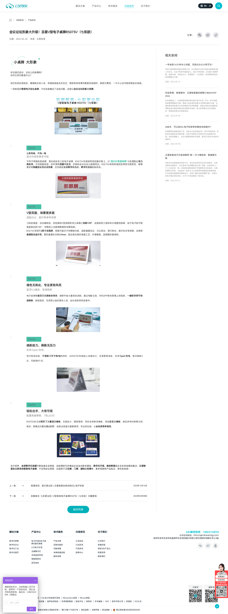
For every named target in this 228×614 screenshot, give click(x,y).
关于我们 (145, 5)
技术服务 (112, 5)
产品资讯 (32, 20)
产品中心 (96, 5)
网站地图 (106, 609)
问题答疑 (57, 548)
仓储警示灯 (36, 551)
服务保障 (57, 556)
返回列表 (78, 509)
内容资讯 (129, 5)
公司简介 (101, 541)
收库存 (89, 601)
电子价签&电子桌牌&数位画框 (38, 542)
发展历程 (101, 544)
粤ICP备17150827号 (70, 609)
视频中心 (79, 552)
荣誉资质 (101, 552)
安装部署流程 (59, 552)
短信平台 (79, 601)
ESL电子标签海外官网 (51, 598)
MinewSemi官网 (70, 598)
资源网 (129, 601)
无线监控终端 (37, 555)
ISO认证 (138, 601)
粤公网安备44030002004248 (126, 609)
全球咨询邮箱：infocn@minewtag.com (199, 535)
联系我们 (101, 556)
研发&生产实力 (104, 548)
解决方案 (80, 5)
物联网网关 (36, 559)
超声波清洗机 (52, 601)
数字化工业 (14, 548)
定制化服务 (58, 544)
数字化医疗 (14, 552)
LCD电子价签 (36, 547)
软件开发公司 (117, 601)
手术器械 (98, 601)
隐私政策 (85, 609)
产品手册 (57, 541)
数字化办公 (14, 544)
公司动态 (79, 541)
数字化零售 (14, 541)
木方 (107, 601)
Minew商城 (85, 598)
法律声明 (95, 609)
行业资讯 (79, 544)
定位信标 (35, 562)
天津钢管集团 (67, 601)
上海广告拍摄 (38, 601)
